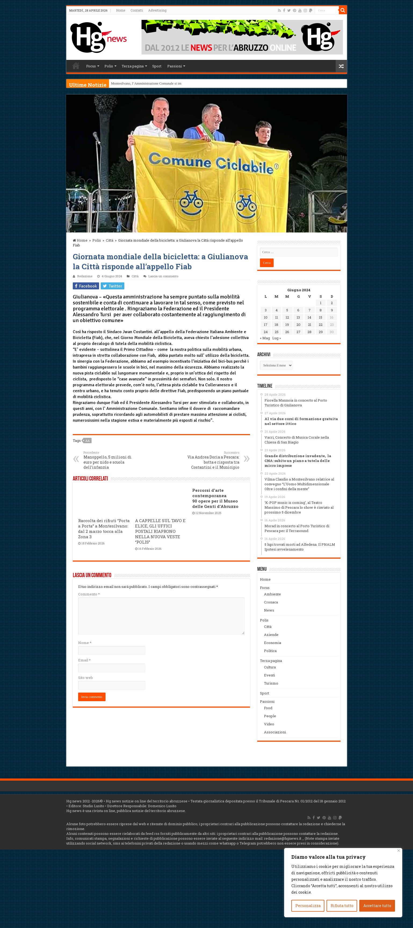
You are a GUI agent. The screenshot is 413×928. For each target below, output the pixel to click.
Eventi (269, 675)
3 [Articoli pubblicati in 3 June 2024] (266, 310)
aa (87, 441)
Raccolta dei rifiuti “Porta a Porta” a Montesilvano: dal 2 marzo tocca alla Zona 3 (104, 528)
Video (269, 724)
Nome (84, 642)
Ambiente (272, 594)
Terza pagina (133, 66)
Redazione (84, 276)
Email (84, 660)
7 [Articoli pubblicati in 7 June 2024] (310, 310)
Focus (91, 66)
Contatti (137, 10)
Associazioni (275, 732)
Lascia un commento (163, 276)
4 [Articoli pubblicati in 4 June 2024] (277, 310)
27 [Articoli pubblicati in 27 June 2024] (298, 331)
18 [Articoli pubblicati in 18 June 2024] (276, 324)
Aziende (271, 634)
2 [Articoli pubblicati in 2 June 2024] (332, 302)
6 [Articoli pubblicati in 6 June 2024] (298, 310)
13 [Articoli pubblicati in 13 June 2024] (298, 317)
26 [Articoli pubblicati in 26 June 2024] (287, 331)
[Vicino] (398, 850)
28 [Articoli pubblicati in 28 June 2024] (309, 331)
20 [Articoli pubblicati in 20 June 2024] (298, 324)
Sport (156, 66)
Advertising (157, 10)
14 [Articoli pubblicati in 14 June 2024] (309, 317)
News (269, 610)
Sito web (85, 677)
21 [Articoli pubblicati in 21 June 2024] (309, 324)
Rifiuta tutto (342, 905)
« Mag (265, 338)
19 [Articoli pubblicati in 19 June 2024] (287, 324)
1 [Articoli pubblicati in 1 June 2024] (320, 302)
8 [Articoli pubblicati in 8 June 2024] (321, 310)
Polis (108, 66)
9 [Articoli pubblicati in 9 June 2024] (332, 310)
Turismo (271, 683)
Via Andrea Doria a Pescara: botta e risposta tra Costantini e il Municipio (211, 460)
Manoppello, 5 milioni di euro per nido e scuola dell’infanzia (111, 460)
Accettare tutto (377, 905)
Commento (89, 594)
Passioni (174, 66)
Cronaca (271, 602)
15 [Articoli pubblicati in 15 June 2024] (320, 317)
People (270, 716)
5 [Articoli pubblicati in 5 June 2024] (287, 310)
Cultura (270, 667)
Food (268, 707)
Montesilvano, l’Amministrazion (134, 83)
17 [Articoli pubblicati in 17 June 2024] (265, 324)
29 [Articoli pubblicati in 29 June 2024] (321, 331)
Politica (270, 650)
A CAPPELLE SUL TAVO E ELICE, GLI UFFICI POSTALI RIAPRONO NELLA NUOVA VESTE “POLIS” (160, 531)
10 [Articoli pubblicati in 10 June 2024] (265, 317)
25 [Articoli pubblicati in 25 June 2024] (276, 331)
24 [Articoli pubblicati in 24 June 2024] (266, 331)
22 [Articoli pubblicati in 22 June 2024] (321, 324)
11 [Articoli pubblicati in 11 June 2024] (276, 317)
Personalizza (308, 905)
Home (120, 10)
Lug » (276, 338)
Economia (272, 642)
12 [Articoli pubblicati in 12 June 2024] (287, 317)
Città (109, 240)
